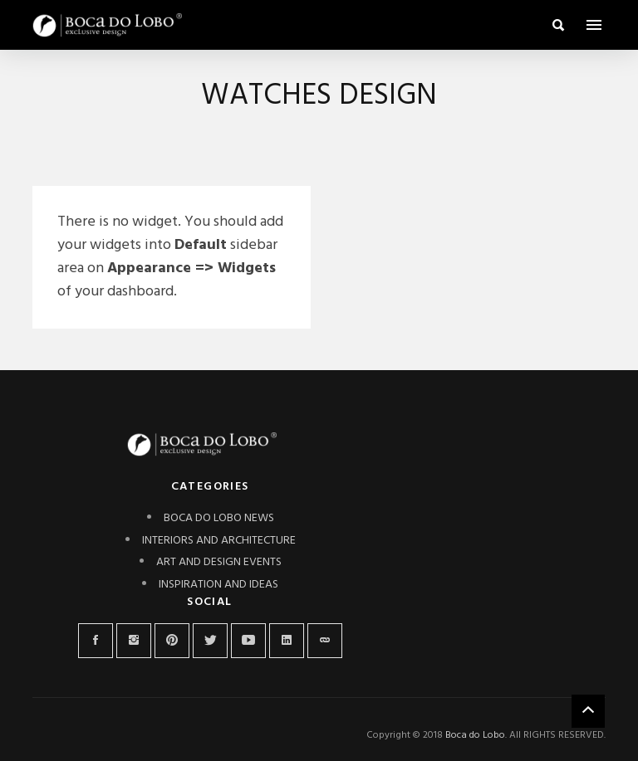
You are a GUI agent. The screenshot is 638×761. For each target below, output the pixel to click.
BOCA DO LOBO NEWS (219, 518)
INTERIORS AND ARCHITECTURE (219, 540)
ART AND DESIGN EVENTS (219, 562)
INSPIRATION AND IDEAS (218, 584)
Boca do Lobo (475, 735)
